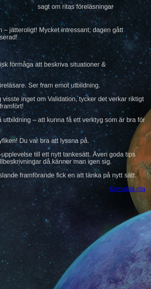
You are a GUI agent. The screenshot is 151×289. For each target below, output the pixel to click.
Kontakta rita (127, 188)
